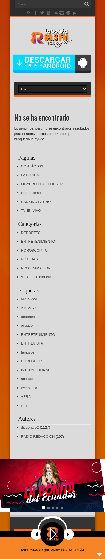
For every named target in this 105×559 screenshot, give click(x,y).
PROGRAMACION (36, 268)
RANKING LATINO (36, 202)
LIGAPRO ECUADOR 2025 (43, 184)
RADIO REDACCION (38, 436)
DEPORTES (31, 233)
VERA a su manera (36, 277)
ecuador (27, 325)
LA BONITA (30, 175)
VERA (26, 397)
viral (24, 406)
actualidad (29, 299)
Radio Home (31, 193)
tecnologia (29, 388)
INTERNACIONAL (35, 370)
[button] (96, 485)
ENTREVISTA (32, 343)
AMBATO (28, 308)
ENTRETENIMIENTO (38, 241)
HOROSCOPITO (34, 250)
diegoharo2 (30, 427)
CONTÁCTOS (32, 166)
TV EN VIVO (31, 210)
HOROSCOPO (33, 361)
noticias (27, 379)
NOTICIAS (29, 259)
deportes (28, 317)
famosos (28, 352)
